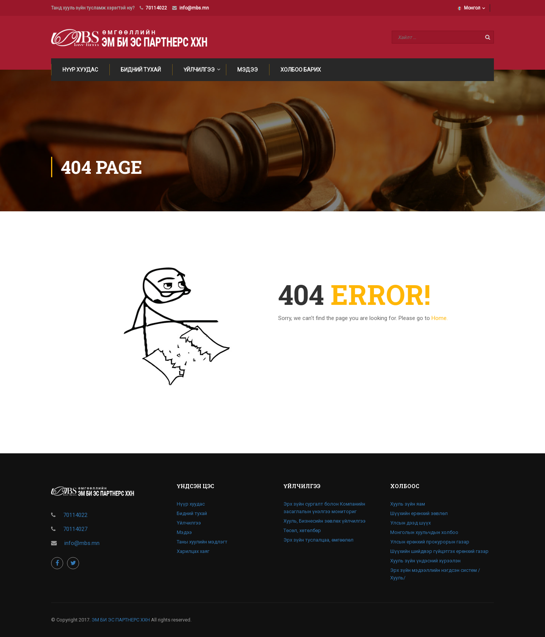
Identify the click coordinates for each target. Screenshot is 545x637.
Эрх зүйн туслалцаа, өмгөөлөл (318, 540)
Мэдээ (247, 70)
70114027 (75, 529)
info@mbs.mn (194, 8)
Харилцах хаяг (193, 551)
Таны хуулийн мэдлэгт (202, 542)
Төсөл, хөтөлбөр (302, 530)
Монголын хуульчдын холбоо (424, 532)
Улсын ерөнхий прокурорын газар (429, 542)
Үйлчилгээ (199, 70)
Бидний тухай (141, 70)
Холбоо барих (300, 70)
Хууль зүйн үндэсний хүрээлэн (425, 561)
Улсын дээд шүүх (410, 523)
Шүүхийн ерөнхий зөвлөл (419, 513)
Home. (439, 318)
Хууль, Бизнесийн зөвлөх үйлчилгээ (324, 521)
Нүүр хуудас (80, 70)
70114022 (156, 8)
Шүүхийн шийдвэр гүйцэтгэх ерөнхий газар (439, 551)
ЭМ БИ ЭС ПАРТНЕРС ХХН (121, 620)
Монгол (469, 8)
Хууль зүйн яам (407, 504)
